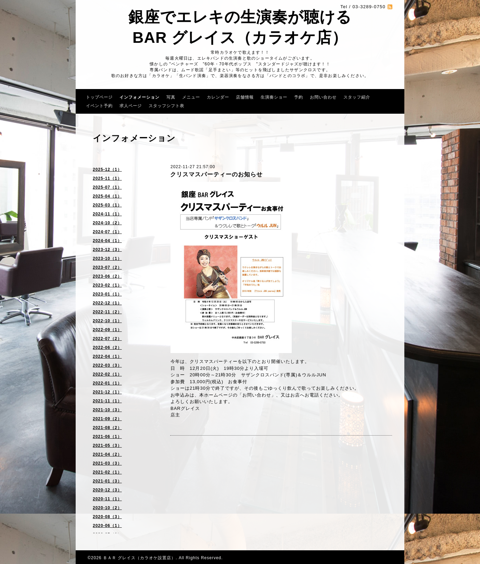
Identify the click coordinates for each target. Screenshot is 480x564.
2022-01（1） (107, 383)
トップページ (99, 97)
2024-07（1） (107, 231)
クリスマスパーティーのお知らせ (216, 174)
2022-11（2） (107, 312)
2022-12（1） (107, 303)
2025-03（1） (107, 205)
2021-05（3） (107, 445)
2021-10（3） (107, 410)
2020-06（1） (107, 525)
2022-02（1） (107, 374)
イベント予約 (99, 105)
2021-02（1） (107, 472)
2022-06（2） (107, 347)
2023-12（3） (107, 249)
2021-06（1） (107, 436)
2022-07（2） (107, 338)
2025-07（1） (107, 187)
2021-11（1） (107, 401)
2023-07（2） (107, 267)
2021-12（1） (107, 392)
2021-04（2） (107, 454)
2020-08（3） (107, 516)
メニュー (191, 97)
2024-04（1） (107, 240)
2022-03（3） (107, 365)
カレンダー (218, 97)
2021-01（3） (107, 481)
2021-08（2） (107, 427)
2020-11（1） (107, 499)
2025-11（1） (107, 178)
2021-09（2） (107, 418)
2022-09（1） (107, 329)
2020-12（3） (107, 490)
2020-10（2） (107, 507)
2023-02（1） (107, 285)
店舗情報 (245, 97)
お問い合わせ (323, 97)
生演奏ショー (274, 97)
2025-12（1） (107, 169)
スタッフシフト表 (166, 105)
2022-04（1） (107, 356)
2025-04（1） (107, 196)
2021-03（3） (107, 463)
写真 (170, 97)
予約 (298, 97)
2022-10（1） (107, 320)
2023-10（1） (107, 258)
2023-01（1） (107, 294)
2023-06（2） (107, 276)
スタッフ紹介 (356, 97)
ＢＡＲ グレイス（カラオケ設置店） (139, 557)
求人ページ (130, 105)
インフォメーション (139, 97)
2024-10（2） (107, 223)
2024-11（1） (107, 214)
